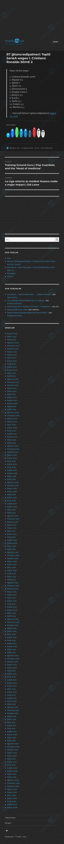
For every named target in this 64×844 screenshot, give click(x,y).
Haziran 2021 (12, 385)
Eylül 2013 (11, 652)
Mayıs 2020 (12, 418)
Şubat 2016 (12, 570)
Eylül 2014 (11, 616)
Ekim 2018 (11, 476)
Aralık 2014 (12, 607)
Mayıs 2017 (12, 525)
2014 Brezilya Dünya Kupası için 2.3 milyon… (26, 300)
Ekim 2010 (11, 737)
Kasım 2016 (12, 543)
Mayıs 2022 (12, 352)
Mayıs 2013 (12, 665)
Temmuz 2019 (13, 449)
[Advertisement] (32, 20)
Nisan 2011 (11, 719)
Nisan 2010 (12, 756)
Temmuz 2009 (13, 783)
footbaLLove (9, 837)
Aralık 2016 (12, 540)
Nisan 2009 (12, 792)
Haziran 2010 (12, 750)
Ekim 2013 (11, 649)
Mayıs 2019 (12, 455)
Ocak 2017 (11, 537)
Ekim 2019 (11, 440)
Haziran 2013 (12, 662)
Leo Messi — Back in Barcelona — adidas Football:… (29, 294)
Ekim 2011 (11, 704)
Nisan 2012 (12, 686)
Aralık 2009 (12, 768)
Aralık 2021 (12, 367)
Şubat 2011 (11, 725)
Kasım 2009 (12, 771)
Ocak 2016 (11, 573)
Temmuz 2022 (13, 346)
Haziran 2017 (12, 522)
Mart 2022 (11, 358)
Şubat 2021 (12, 397)
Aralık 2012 (12, 680)
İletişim (8, 823)
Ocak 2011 (11, 728)
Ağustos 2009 (13, 780)
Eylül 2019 (11, 443)
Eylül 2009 (11, 777)
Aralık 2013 (12, 643)
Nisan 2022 (12, 355)
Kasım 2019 (12, 437)
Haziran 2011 (12, 713)
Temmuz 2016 (13, 555)
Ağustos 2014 (13, 619)
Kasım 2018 (12, 473)
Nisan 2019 (12, 458)
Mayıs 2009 (12, 789)
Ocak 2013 (11, 677)
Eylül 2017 (11, 513)
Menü (55, 42)
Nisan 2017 (11, 528)
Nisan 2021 (12, 391)
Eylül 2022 (11, 340)
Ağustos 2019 (13, 446)
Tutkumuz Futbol (14, 316)
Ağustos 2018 (13, 482)
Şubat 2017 (11, 534)
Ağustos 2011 (12, 707)
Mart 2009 (11, 795)
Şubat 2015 (12, 601)
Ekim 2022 (11, 336)
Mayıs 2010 (12, 753)
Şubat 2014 (12, 637)
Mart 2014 (11, 634)
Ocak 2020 (11, 431)
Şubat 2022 (12, 361)
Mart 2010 (11, 759)
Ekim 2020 (11, 406)
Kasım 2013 (12, 646)
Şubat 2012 (12, 692)
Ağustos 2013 (12, 655)
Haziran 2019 (13, 452)
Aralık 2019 (12, 434)
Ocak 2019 (11, 467)
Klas (9, 258)
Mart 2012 (11, 689)
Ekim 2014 (11, 613)
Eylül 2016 (11, 549)
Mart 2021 (11, 394)
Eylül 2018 (11, 479)
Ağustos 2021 (13, 379)
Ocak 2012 (11, 695)
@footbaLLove (14, 148)
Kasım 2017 (12, 507)
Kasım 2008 (12, 807)
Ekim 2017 (11, 510)
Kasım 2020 (12, 403)
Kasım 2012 (12, 683)
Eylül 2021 (11, 376)
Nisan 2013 (11, 668)
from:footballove (47, 148)
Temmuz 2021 (13, 382)
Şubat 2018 (12, 497)
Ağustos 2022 (13, 343)
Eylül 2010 (11, 741)
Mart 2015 (11, 598)
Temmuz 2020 (13, 415)
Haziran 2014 (12, 625)
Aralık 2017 (12, 504)
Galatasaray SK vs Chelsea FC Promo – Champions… (29, 306)
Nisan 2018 (12, 491)
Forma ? (10, 276)
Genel (37, 148)
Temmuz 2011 (13, 710)
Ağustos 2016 (13, 552)
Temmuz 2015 (13, 586)
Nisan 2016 (12, 564)
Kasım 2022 (12, 333)
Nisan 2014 (12, 631)
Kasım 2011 (12, 701)
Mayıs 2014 (12, 628)
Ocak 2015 (11, 604)
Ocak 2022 (11, 364)
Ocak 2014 (11, 640)
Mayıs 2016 (12, 561)
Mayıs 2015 (12, 592)
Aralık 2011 (11, 698)
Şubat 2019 (12, 464)
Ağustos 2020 (13, 412)
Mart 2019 (11, 461)
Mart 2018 (11, 494)
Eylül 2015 (11, 580)
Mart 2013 (11, 671)
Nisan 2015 (12, 595)
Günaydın (11, 273)
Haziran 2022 (13, 349)
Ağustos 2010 (13, 744)
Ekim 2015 (11, 576)
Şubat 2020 (12, 428)
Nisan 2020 (12, 422)
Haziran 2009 (13, 786)
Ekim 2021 (11, 373)
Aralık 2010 (12, 731)
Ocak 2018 (11, 501)
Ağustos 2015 (13, 583)
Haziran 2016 (13, 558)
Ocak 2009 (11, 801)
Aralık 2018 (12, 470)
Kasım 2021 (12, 370)
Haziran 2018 (12, 485)
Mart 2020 (11, 425)
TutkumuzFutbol (14, 303)
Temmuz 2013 (13, 658)
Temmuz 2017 (13, 519)
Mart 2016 (11, 567)
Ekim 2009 (11, 774)
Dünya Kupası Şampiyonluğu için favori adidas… (27, 312)
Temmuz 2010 (13, 747)
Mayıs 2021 (12, 388)
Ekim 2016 (11, 546)
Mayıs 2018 (12, 488)
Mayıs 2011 (11, 716)
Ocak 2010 (11, 765)
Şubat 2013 (11, 674)
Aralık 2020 (12, 400)
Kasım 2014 (12, 610)
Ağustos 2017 (12, 516)
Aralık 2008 (12, 804)
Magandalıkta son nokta (17, 309)
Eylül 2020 (11, 409)
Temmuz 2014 (13, 622)
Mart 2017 (11, 531)
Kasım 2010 (12, 734)
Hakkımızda (10, 818)
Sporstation (12, 297)
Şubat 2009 (12, 798)
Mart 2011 (11, 722)
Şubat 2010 (12, 762)
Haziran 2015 (12, 589)
